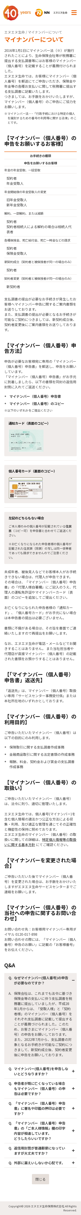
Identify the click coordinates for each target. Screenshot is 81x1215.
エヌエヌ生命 (14, 32)
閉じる (40, 1179)
